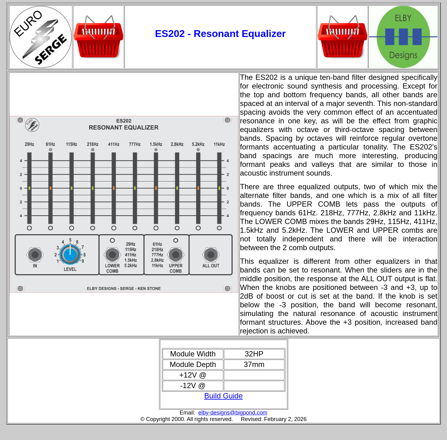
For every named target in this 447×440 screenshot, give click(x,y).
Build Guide (223, 396)
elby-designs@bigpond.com (232, 413)
